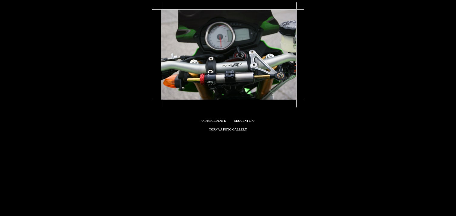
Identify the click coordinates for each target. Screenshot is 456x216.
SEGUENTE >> (244, 120)
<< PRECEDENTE (213, 120)
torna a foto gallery (228, 129)
